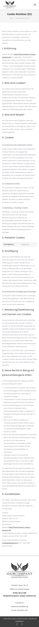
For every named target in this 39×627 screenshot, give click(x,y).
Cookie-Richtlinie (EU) (19, 610)
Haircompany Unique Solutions (18, 619)
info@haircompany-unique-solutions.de (19, 596)
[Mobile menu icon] (35, 5)
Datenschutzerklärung (19, 606)
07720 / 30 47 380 (19, 593)
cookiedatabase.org (9, 543)
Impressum (19, 603)
